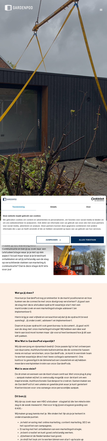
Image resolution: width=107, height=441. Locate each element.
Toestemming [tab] (18, 207)
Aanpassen (53, 240)
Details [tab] (53, 207)
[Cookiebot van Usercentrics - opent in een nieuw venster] (93, 199)
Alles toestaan (87, 240)
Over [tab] (88, 207)
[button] (101, 10)
